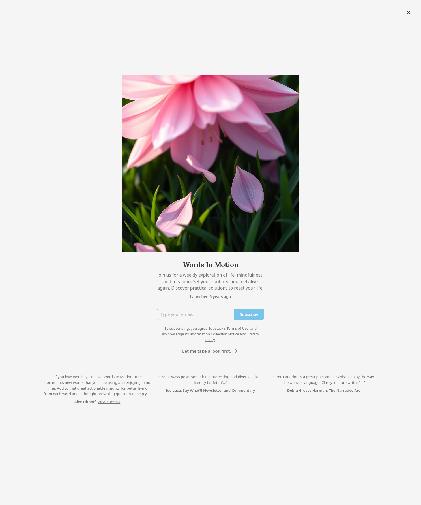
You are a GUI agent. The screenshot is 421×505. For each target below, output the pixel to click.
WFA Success (109, 401)
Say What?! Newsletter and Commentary (219, 390)
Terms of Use (237, 328)
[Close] (408, 12)
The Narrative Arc (344, 390)
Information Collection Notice (214, 334)
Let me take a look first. (210, 351)
